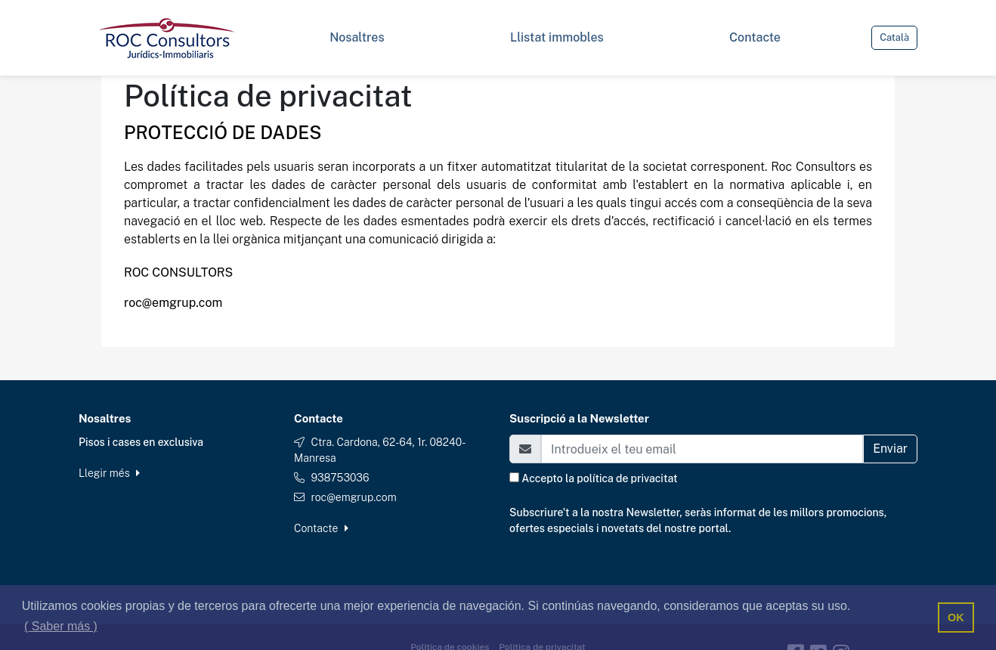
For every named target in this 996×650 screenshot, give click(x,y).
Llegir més (109, 473)
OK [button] (956, 617)
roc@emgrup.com (353, 497)
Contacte (321, 528)
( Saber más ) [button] (60, 626)
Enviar (890, 448)
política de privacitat (627, 478)
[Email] (702, 449)
